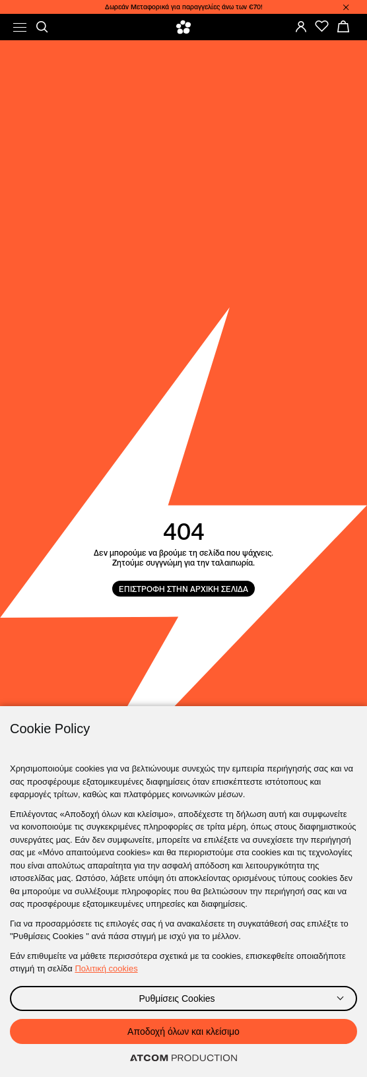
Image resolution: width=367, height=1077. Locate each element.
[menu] (20, 27)
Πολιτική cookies (106, 968)
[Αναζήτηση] (42, 27)
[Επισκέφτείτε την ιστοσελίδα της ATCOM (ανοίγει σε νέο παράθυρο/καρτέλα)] (183, 1058)
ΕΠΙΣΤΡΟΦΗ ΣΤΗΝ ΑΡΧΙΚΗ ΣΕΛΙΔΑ (183, 589)
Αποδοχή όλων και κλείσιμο (183, 1031)
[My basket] (343, 26)
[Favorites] (322, 26)
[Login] (301, 26)
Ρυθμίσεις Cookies (177, 998)
